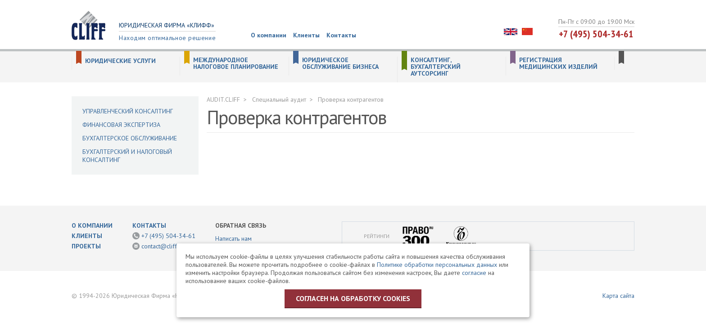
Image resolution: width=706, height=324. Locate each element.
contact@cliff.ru (162, 246)
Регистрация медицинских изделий (558, 63)
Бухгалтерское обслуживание (129, 138)
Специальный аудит (279, 99)
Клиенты (306, 35)
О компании (268, 35)
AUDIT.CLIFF (223, 99)
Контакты (341, 35)
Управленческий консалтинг (127, 111)
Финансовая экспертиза (121, 125)
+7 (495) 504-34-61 (596, 33)
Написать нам (233, 238)
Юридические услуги (120, 61)
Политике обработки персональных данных (437, 265)
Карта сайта (618, 296)
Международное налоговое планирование (235, 63)
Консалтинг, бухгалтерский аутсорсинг (436, 67)
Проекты (86, 246)
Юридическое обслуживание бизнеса (340, 63)
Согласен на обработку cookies (353, 298)
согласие (474, 273)
